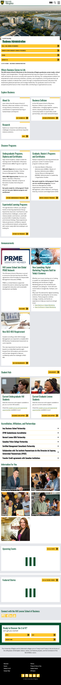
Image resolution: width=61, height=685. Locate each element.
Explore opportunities (49, 118)
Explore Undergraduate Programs (15, 198)
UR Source (32, 671)
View (23, 136)
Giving (3, 55)
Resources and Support (18, 416)
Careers (5, 666)
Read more (22, 309)
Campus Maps (7, 671)
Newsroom (6, 664)
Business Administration (17, 63)
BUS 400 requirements (19, 363)
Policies (32, 664)
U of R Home (5, 63)
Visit (33, 635)
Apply (7, 635)
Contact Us (5, 60)
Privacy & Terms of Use (35, 666)
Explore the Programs (19, 234)
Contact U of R (7, 668)
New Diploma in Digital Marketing (45, 305)
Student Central (34, 668)
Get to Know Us (20, 118)
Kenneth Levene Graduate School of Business (14, 51)
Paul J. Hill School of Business (10, 46)
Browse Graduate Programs (47, 198)
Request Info (9, 640)
